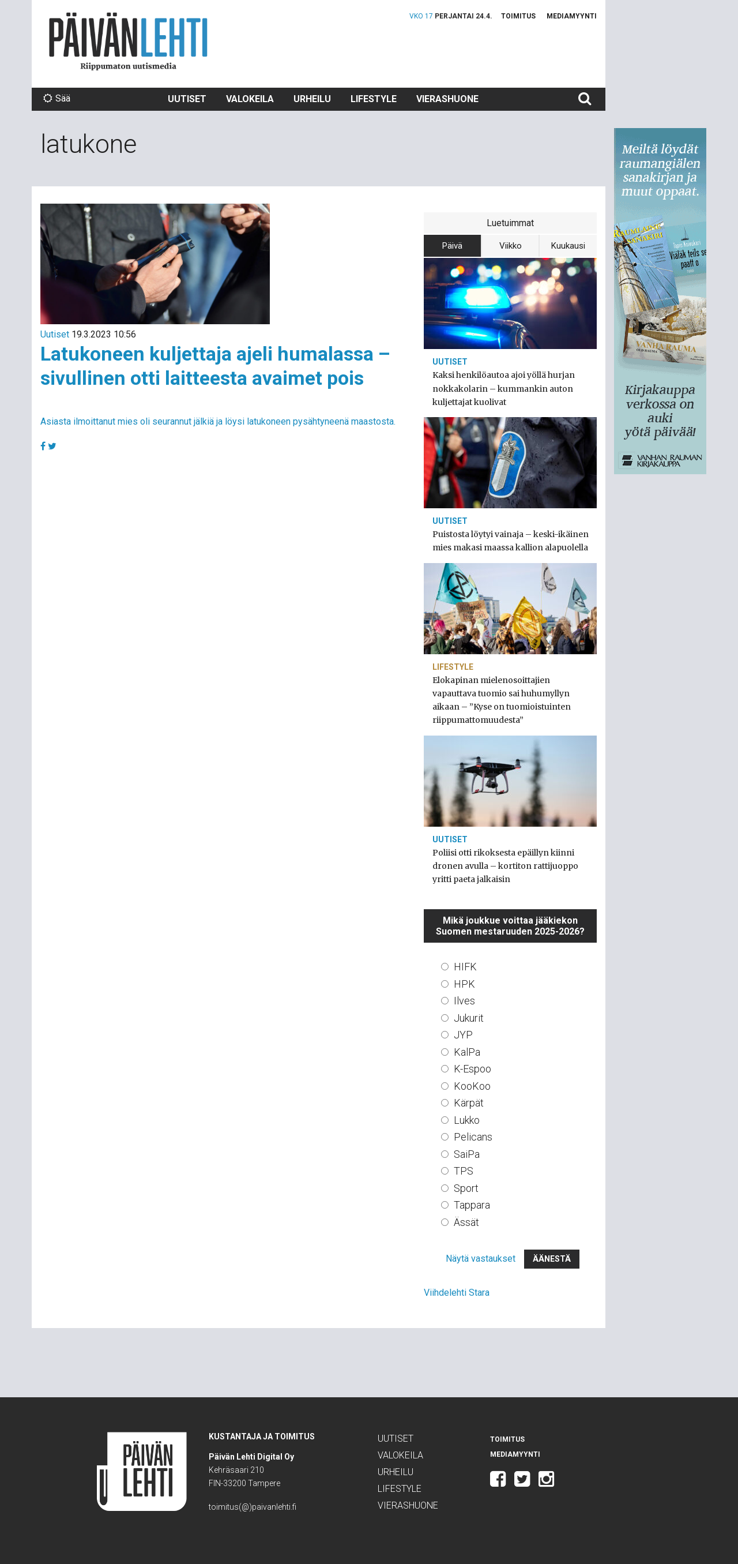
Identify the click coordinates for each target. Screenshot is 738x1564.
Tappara (472, 1205)
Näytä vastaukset (480, 1258)
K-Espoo (472, 1069)
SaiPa (467, 1154)
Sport (466, 1188)
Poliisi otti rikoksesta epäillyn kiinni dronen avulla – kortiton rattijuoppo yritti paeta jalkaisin (505, 865)
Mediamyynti (572, 16)
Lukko (467, 1120)
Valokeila (250, 98)
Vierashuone (447, 98)
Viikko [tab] (510, 246)
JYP (463, 1035)
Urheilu (312, 98)
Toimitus (518, 16)
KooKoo (472, 1086)
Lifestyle (374, 98)
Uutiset (187, 98)
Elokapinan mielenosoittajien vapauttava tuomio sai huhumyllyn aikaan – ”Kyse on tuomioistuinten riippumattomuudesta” (501, 700)
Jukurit (469, 1018)
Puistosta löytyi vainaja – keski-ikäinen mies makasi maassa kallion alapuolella (510, 541)
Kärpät (469, 1103)
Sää (56, 98)
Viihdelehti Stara (457, 1292)
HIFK (465, 967)
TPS (463, 1171)
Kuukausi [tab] (568, 246)
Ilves (464, 1001)
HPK (464, 984)
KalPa (467, 1052)
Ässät (466, 1222)
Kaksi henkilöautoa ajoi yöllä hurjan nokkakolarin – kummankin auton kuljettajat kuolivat (503, 388)
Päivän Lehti (128, 41)
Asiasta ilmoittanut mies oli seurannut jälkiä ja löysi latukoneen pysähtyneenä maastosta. (218, 421)
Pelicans (473, 1137)
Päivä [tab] (452, 246)
